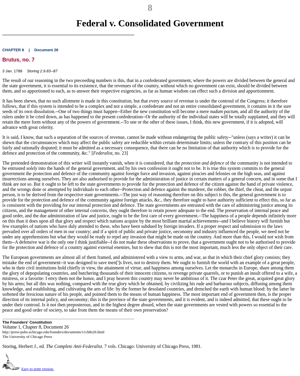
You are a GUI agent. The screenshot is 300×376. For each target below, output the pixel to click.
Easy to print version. (37, 369)
